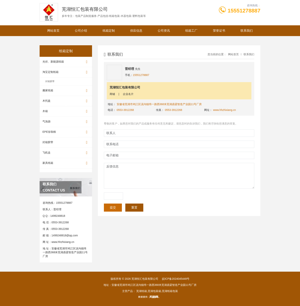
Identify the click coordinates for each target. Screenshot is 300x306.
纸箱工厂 (191, 30)
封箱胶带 (50, 81)
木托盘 (65, 101)
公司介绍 (81, 30)
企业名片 (128, 94)
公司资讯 (164, 30)
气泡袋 (65, 122)
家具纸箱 (65, 163)
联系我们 (246, 30)
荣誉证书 (219, 30)
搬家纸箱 (65, 90)
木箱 (65, 111)
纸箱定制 (109, 30)
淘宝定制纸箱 (65, 72)
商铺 (112, 94)
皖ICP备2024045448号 (175, 278)
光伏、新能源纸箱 (65, 62)
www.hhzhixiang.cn (62, 241)
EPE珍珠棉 (65, 132)
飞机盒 (65, 153)
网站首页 (53, 30)
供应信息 (136, 30)
